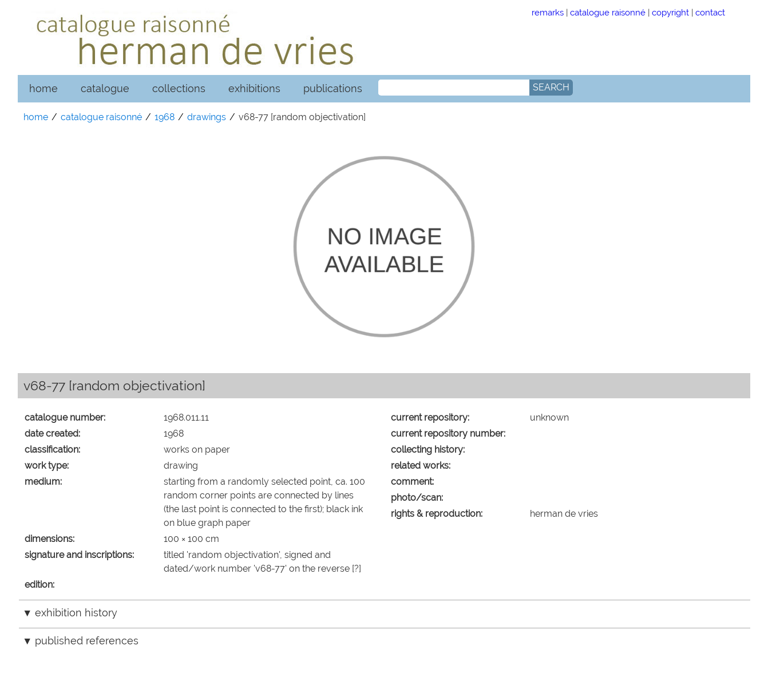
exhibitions (254, 88)
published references (86, 641)
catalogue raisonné (608, 12)
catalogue (105, 88)
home (43, 88)
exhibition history (76, 613)
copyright (670, 12)
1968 (165, 117)
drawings (206, 117)
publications (332, 88)
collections (178, 88)
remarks (548, 12)
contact (710, 12)
